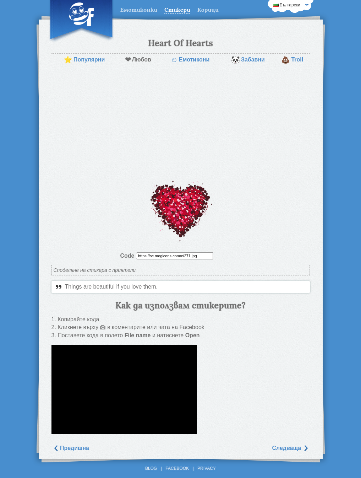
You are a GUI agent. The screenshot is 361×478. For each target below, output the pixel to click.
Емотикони (189, 60)
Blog (151, 468)
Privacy (206, 468)
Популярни (84, 60)
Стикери (177, 9)
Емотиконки (139, 9)
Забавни (248, 60)
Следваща (290, 448)
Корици (208, 9)
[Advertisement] (180, 123)
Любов (138, 60)
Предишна (71, 448)
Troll (292, 60)
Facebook (177, 468)
